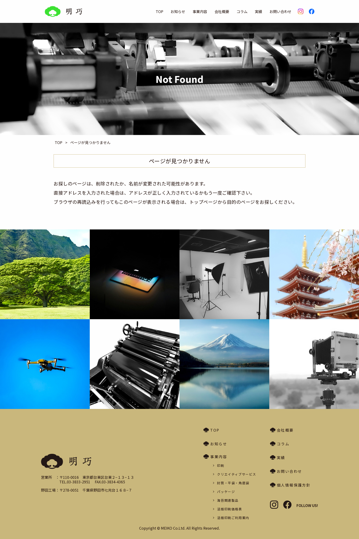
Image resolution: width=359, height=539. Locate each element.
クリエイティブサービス (236, 474)
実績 (258, 11)
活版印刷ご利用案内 (233, 517)
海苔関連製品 (228, 500)
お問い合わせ (280, 11)
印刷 (220, 465)
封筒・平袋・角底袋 (233, 483)
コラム (242, 11)
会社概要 (222, 11)
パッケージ (226, 491)
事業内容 (200, 11)
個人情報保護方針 (293, 485)
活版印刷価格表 (229, 509)
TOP (159, 11)
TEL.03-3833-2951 (74, 482)
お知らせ (178, 11)
